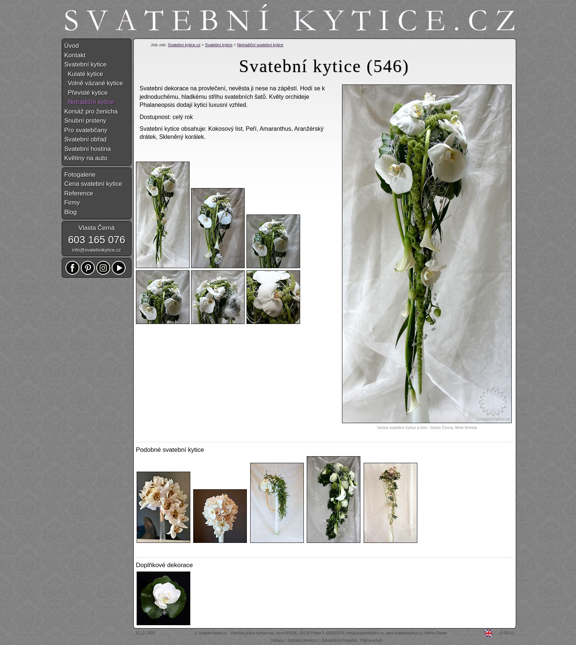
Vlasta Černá (97, 227)
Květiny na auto (85, 158)
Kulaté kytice (83, 74)
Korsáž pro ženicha (91, 111)
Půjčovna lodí (371, 640)
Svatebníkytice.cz (213, 633)
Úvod (71, 45)
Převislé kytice (86, 92)
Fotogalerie (80, 174)
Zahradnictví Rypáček (339, 640)
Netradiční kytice (89, 101)
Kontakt (75, 55)
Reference (78, 193)
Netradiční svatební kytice (260, 45)
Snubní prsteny (85, 120)
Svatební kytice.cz (184, 45)
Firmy (72, 202)
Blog (70, 212)
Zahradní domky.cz (303, 640)
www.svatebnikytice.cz (404, 633)
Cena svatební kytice (93, 183)
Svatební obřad (85, 139)
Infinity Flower (436, 633)
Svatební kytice (219, 45)
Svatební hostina (87, 148)
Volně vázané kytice (93, 83)
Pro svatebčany (85, 130)
